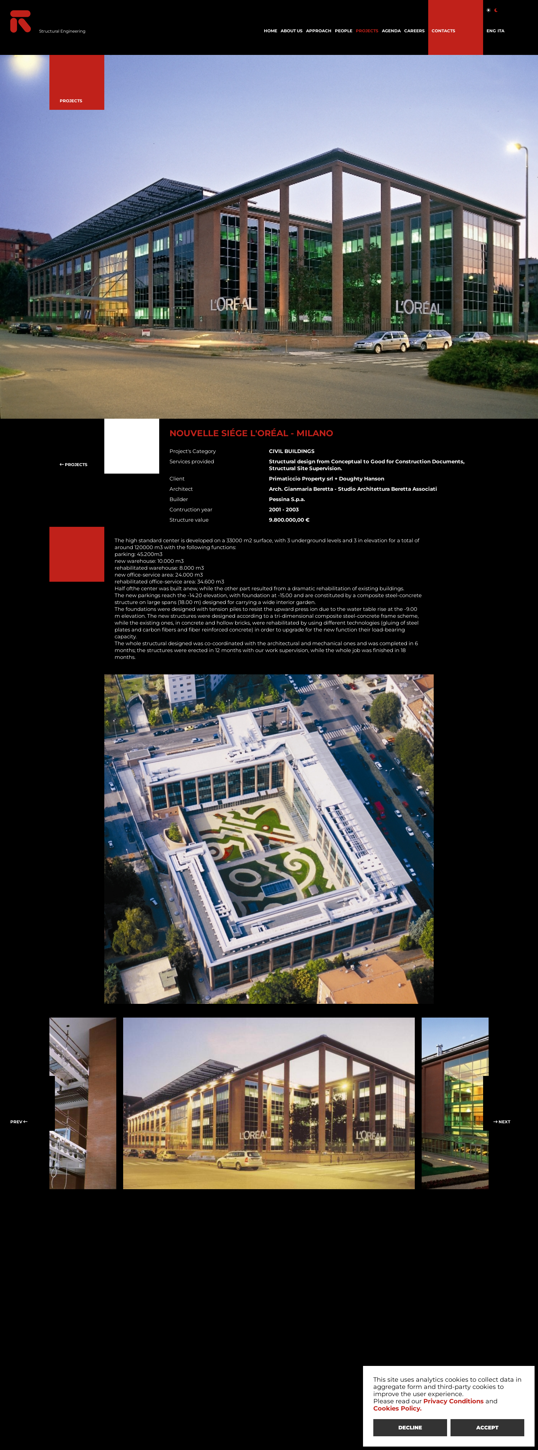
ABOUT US (292, 30)
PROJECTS (367, 30)
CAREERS (414, 30)
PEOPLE (343, 30)
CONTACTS (443, 30)
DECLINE (410, 1427)
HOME (270, 30)
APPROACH (318, 30)
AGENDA (391, 30)
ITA (501, 30)
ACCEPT (487, 1427)
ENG (491, 30)
